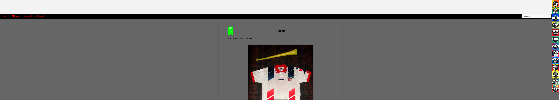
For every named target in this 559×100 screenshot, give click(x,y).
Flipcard (17, 16)
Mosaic (41, 16)
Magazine (29, 16)
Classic (5, 16)
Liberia (281, 28)
